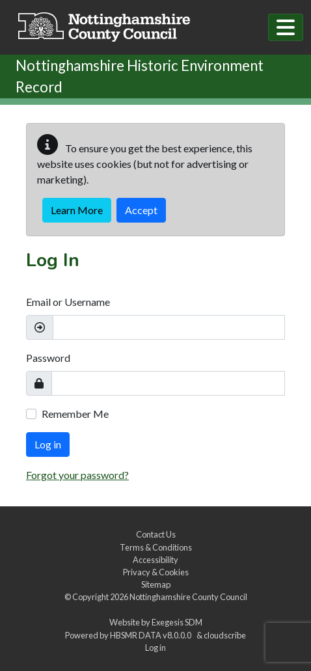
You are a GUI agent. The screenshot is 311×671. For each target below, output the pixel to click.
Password (48, 357)
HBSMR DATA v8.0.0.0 (152, 635)
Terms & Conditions (156, 547)
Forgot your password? (77, 475)
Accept (141, 210)
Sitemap (155, 584)
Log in (47, 444)
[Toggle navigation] (285, 27)
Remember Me (75, 413)
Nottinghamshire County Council (188, 597)
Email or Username (68, 301)
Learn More (77, 210)
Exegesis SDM (177, 622)
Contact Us (156, 534)
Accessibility (155, 560)
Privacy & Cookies (156, 572)
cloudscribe (225, 635)
